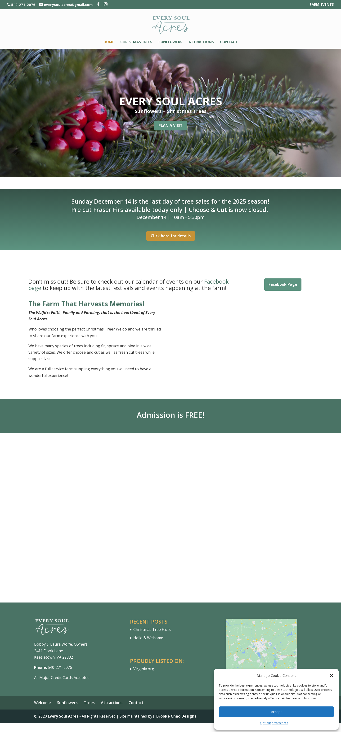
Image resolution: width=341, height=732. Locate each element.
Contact (229, 42)
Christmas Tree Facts (152, 629)
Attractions (201, 42)
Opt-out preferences (274, 723)
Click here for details (171, 235)
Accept (276, 711)
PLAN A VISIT (170, 125)
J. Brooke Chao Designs (174, 716)
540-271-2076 (60, 667)
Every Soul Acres (63, 716)
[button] (331, 675)
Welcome (42, 702)
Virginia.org (143, 668)
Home (108, 42)
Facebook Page (283, 284)
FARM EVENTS (322, 5)
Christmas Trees (136, 42)
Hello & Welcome (148, 637)
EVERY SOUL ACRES (170, 101)
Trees (89, 702)
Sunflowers (170, 42)
